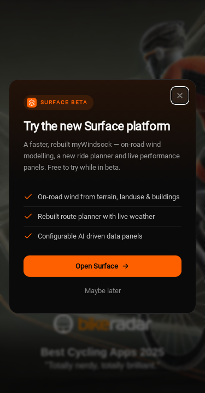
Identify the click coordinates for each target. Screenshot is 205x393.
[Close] (180, 95)
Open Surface (102, 266)
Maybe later (103, 291)
